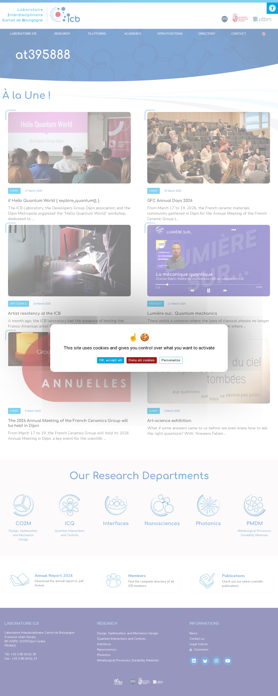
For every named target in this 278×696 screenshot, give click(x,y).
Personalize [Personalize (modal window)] (171, 360)
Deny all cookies (142, 360)
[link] (272, 8)
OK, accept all (110, 360)
